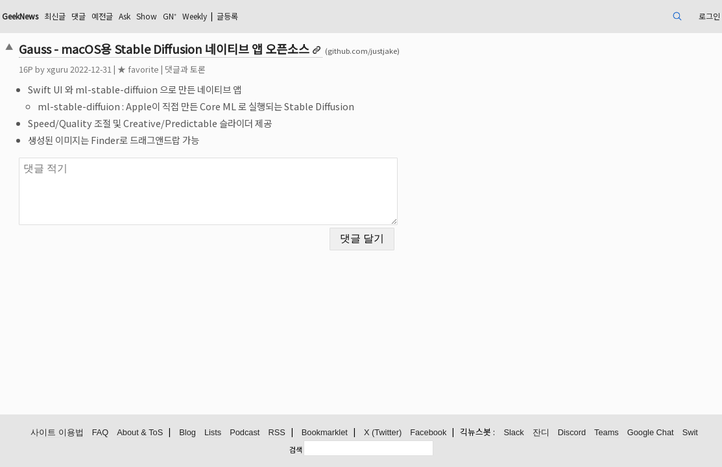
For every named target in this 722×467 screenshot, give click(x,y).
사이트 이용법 (57, 433)
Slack (513, 433)
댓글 (166, 16)
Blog (187, 433)
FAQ (100, 433)
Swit (690, 433)
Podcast (244, 433)
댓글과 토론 (254, 69)
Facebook (428, 433)
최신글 (139, 16)
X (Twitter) (383, 433)
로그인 (635, 16)
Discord (572, 433)
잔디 (541, 433)
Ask (219, 16)
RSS (276, 433)
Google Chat (650, 433)
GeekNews (97, 16)
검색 (295, 449)
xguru (126, 69)
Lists (212, 433)
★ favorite (207, 69)
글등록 (342, 16)
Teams (606, 433)
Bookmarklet (325, 433)
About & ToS (140, 433)
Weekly (302, 16)
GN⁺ (271, 16)
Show (245, 16)
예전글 (193, 16)
